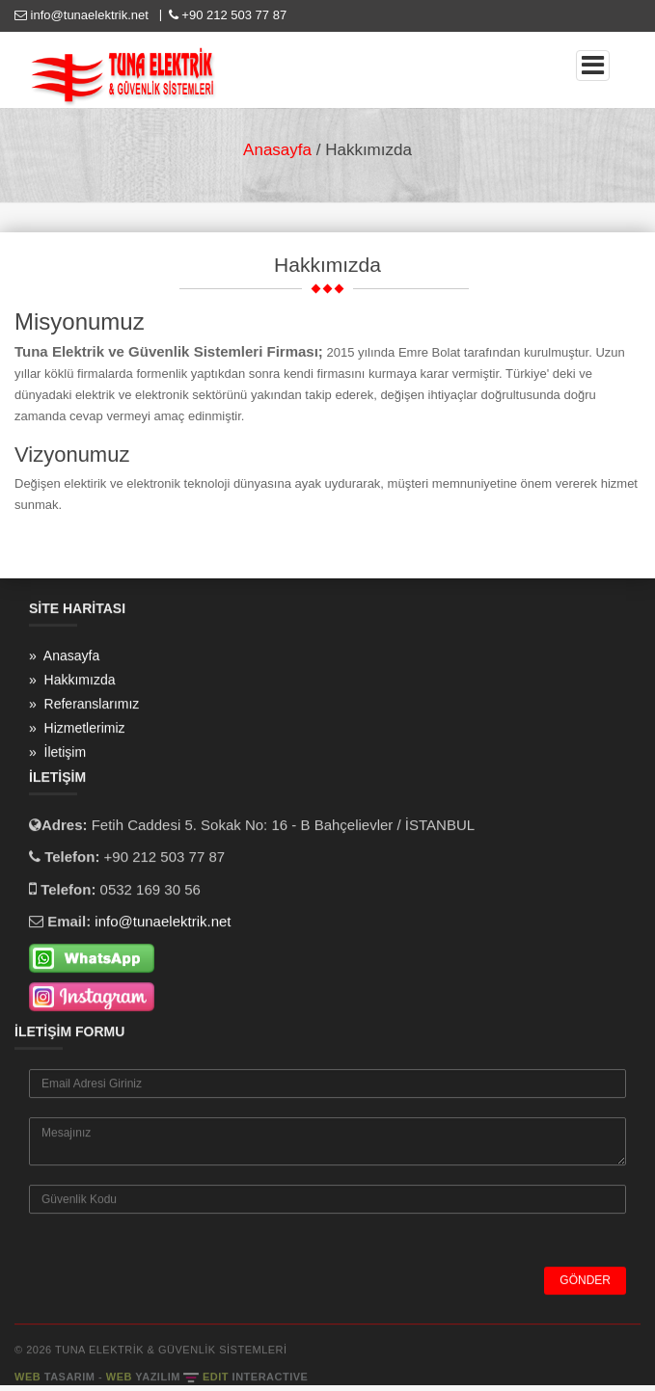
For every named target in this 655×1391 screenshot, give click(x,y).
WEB (56, 1377)
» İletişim (57, 753)
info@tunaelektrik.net (83, 15)
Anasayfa (277, 150)
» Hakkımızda (72, 680)
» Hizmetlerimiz (77, 728)
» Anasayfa (64, 656)
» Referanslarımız (84, 704)
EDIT (255, 1377)
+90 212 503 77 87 (226, 15)
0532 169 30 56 (150, 890)
